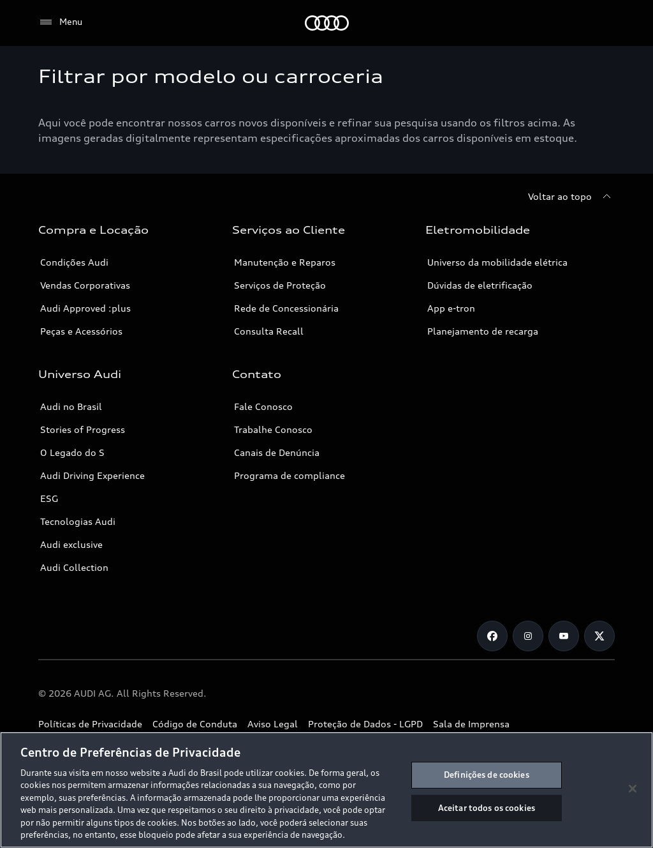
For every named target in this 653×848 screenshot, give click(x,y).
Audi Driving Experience (92, 475)
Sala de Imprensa (471, 723)
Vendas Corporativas (85, 285)
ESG (49, 498)
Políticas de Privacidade (90, 723)
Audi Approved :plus (85, 308)
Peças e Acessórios (81, 331)
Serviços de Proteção (280, 285)
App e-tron (451, 308)
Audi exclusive (71, 544)
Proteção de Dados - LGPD (365, 723)
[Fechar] (633, 789)
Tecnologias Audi (77, 521)
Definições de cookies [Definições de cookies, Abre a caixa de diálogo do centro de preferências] (486, 774)
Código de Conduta (194, 723)
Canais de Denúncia (276, 452)
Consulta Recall (269, 331)
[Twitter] (599, 636)
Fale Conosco (263, 406)
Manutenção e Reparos (284, 262)
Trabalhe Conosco (273, 429)
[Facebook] (492, 636)
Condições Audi (74, 262)
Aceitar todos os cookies (486, 807)
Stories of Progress (82, 429)
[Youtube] (563, 636)
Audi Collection (74, 567)
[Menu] (60, 22)
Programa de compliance (289, 475)
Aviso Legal (272, 723)
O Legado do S (72, 452)
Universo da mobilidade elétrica (497, 262)
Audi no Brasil (71, 406)
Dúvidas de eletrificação (479, 285)
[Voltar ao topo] (571, 196)
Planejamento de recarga (482, 331)
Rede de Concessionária (286, 308)
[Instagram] (528, 636)
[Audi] (327, 23)
